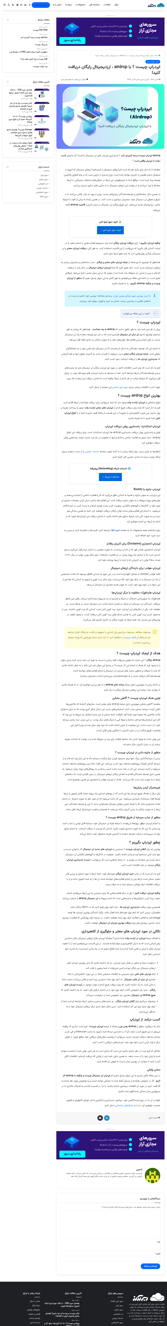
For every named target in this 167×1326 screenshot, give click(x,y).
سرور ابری (44, 175)
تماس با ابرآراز (35, 1299)
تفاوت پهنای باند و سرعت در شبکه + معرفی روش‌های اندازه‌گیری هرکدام (21, 146)
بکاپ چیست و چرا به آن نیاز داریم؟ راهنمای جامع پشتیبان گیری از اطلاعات (20, 106)
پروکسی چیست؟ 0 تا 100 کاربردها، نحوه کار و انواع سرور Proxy (20, 119)
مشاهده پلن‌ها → (110, 477)
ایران (131, 296)
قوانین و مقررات (34, 1312)
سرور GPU (44, 196)
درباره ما (68, 4)
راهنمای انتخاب (34, 1317)
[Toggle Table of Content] (154, 313)
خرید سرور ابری (40, 5)
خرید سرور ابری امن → (110, 230)
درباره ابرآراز (36, 1304)
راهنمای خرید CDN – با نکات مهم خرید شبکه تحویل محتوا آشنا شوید (20, 93)
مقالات (108, 4)
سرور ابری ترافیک (116, 1299)
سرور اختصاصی (42, 192)
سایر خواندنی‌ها (147, 55)
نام (158, 1240)
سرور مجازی (43, 179)
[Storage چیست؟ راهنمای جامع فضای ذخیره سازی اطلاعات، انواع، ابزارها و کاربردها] (41, 133)
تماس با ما (57, 4)
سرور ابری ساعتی (120, 387)
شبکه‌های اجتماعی (124, 1105)
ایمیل (157, 1252)
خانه (157, 55)
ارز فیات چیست (131, 637)
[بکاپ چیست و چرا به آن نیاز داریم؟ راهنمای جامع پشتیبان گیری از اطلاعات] (41, 107)
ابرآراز (116, 4)
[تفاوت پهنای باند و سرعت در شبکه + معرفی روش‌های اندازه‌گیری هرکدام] (41, 147)
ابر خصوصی (43, 183)
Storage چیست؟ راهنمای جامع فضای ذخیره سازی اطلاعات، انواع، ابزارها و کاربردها (19, 132)
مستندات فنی (94, 4)
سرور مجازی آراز (110, 16)
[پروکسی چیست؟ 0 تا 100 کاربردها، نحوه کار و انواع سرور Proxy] (41, 120)
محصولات (81, 4)
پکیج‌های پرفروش (33, 1308)
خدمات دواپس (92, 451)
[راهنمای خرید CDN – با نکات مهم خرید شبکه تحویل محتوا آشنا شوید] (41, 94)
